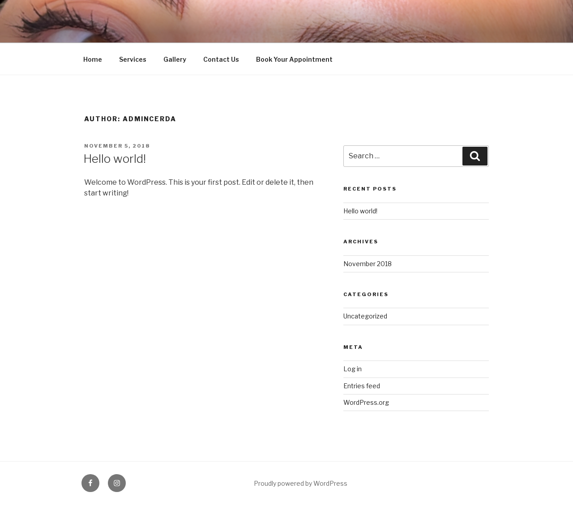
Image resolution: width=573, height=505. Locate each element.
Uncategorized (365, 316)
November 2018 (367, 263)
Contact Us (221, 59)
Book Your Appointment (294, 59)
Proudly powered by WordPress (300, 483)
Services (132, 59)
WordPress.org (366, 402)
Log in (352, 369)
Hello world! (114, 159)
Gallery (174, 59)
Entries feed (361, 386)
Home (92, 59)
